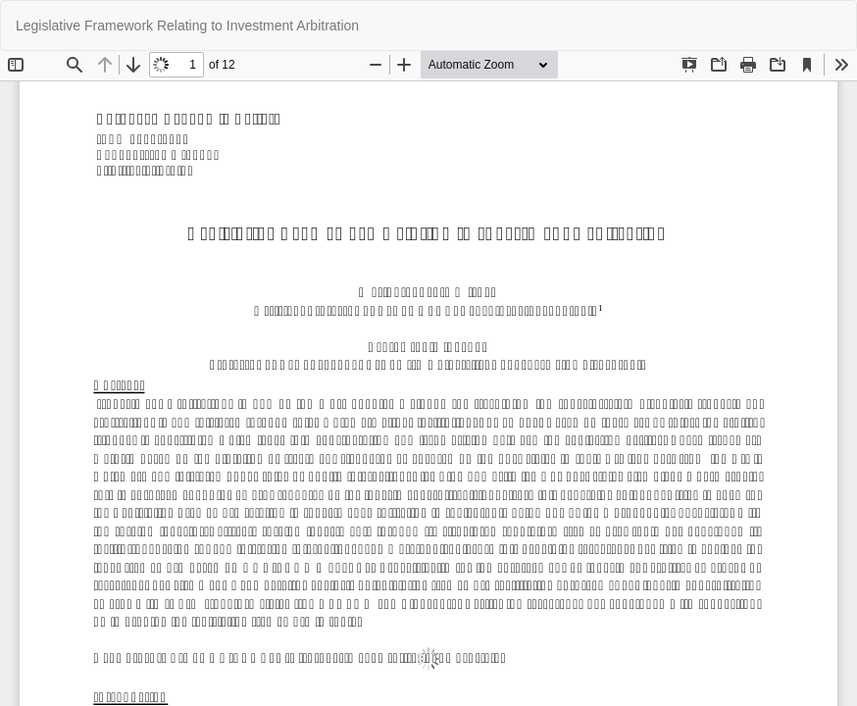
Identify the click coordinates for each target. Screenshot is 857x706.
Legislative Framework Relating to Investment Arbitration (187, 25)
